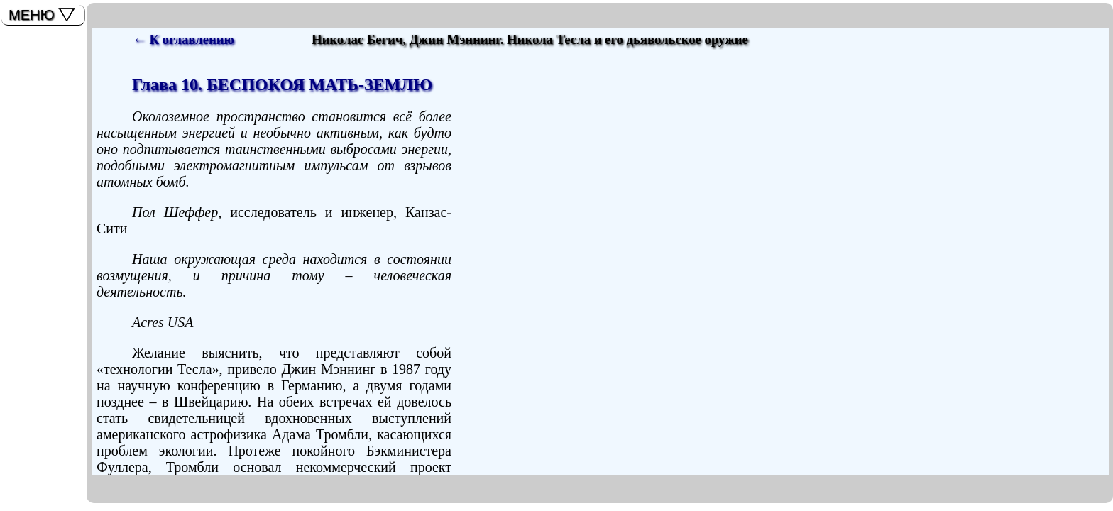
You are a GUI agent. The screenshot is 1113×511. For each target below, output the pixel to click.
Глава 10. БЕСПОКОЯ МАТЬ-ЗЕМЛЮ (282, 84)
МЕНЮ (32, 15)
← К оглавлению (183, 39)
